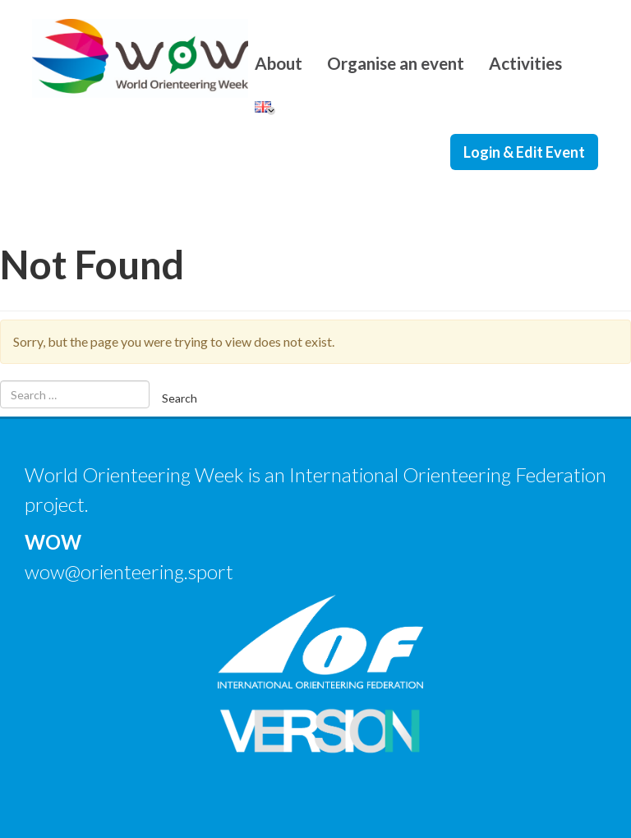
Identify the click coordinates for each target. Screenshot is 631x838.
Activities (525, 63)
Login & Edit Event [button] (524, 152)
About (278, 63)
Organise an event (395, 63)
